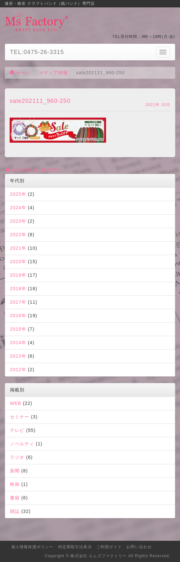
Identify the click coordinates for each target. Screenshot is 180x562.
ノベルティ (22, 443)
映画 (15, 484)
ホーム (20, 72)
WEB (15, 403)
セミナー (19, 416)
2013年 (18, 356)
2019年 (18, 275)
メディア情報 (53, 72)
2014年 (18, 342)
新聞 (15, 470)
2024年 (18, 207)
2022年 (18, 234)
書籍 (15, 497)
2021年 (18, 248)
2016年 (18, 315)
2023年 (18, 221)
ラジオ (17, 457)
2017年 (18, 302)
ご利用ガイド (109, 547)
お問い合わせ (139, 547)
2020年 (18, 261)
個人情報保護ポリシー (32, 547)
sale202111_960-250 (32, 170)
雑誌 (15, 511)
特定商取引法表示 (75, 547)
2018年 (18, 288)
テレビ (17, 430)
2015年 (18, 329)
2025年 (18, 194)
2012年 (18, 369)
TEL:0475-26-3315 (37, 52)
